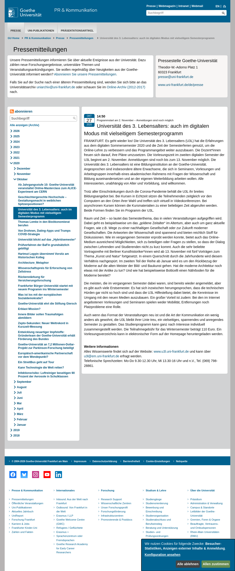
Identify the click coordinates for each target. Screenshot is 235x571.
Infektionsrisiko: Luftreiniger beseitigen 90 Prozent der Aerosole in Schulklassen (46, 374)
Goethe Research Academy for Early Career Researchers (72, 548)
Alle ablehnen (187, 564)
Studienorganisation (157, 515)
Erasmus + (62, 532)
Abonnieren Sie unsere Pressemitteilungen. (85, 74)
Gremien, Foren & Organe (205, 519)
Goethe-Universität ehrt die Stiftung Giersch (47, 303)
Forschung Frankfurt (23, 519)
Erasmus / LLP (64, 515)
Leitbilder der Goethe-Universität (202, 513)
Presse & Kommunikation (27, 490)
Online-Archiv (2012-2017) (126, 87)
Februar (22, 419)
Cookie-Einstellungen (158, 461)
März (20, 414)
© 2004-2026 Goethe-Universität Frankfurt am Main (40, 461)
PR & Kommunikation (75, 10)
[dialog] (188, 555)
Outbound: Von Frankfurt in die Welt (71, 509)
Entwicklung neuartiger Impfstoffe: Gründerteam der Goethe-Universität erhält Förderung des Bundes (46, 335)
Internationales (65, 490)
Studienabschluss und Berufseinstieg (158, 521)
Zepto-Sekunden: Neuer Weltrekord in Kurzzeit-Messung (43, 325)
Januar (21, 424)
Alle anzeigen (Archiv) (24, 125)
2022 (16, 152)
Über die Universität (202, 490)
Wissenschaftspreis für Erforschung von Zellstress (45, 269)
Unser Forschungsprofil (114, 507)
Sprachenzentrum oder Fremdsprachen (69, 538)
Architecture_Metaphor (33, 262)
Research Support (111, 499)
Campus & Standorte (202, 507)
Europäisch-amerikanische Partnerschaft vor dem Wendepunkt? (45, 355)
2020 (16, 163)
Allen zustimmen (216, 564)
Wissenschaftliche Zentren (116, 503)
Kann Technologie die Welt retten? (41, 367)
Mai (19, 403)
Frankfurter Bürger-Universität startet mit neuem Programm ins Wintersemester (45, 287)
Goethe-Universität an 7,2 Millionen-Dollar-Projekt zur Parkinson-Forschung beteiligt (46, 346)
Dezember (23, 168)
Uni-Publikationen (41, 30)
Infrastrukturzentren (112, 515)
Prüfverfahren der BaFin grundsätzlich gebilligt (43, 246)
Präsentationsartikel (77, 30)
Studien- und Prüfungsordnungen (157, 534)
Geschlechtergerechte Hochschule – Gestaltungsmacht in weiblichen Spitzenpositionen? (42, 200)
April (20, 408)
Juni (20, 398)
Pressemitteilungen (23, 499)
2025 (16, 136)
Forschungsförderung (113, 511)
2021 (16, 158)
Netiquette (181, 461)
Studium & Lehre (156, 490)
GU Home (13, 38)
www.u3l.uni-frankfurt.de (171, 351)
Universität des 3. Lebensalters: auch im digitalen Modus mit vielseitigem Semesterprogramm (45, 213)
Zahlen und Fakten (22, 532)
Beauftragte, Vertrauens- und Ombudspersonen (204, 525)
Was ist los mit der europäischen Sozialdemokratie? (40, 296)
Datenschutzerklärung (104, 461)
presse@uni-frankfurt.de (175, 77)
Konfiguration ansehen (162, 555)
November (24, 174)
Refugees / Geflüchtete (69, 527)
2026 (16, 131)
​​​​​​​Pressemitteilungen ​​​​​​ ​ (82, 38)
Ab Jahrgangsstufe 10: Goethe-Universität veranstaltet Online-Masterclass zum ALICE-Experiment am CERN (47, 188)
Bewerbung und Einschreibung (155, 509)
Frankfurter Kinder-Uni (24, 527)
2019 (16, 430)
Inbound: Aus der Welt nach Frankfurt (72, 501)
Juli (19, 392)
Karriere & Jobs (20, 523)
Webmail (197, 6)
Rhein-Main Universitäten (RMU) (204, 534)
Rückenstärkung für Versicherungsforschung (34, 278)
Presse (151, 6)
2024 (16, 141)
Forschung (107, 490)
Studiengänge (154, 499)
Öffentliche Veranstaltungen (27, 503)
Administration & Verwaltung (206, 503)
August (21, 387)
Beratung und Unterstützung (162, 527)
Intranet (183, 6)
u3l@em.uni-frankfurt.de (101, 356)
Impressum (80, 461)
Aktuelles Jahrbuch (22, 511)
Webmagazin (167, 6)
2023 (16, 147)
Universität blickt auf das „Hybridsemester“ (47, 239)
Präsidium (196, 499)
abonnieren (21, 111)
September (24, 381)
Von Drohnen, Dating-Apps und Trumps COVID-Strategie (44, 232)
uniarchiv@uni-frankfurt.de (56, 87)
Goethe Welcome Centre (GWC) (70, 521)
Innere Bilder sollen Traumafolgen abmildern (40, 316)
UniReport (17, 515)
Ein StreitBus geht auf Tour (36, 362)
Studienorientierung (157, 503)
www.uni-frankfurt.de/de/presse (180, 85)
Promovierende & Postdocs (116, 519)
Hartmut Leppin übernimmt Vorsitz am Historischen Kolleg (43, 255)
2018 (16, 435)
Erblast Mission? (29, 309)
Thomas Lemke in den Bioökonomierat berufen (44, 223)
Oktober (22, 179)
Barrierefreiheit (131, 461)
